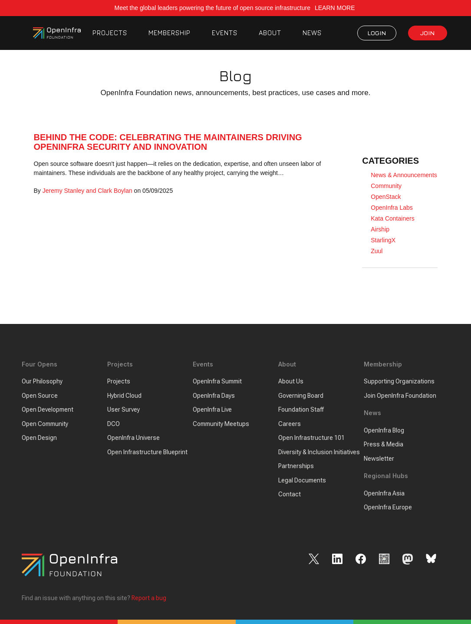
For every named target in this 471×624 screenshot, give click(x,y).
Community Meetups (221, 423)
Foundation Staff (301, 409)
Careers (289, 423)
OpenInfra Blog (384, 430)
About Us (290, 381)
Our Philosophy (42, 381)
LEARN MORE (335, 7)
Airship (380, 229)
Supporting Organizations (399, 381)
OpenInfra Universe (133, 437)
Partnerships (296, 465)
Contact (289, 494)
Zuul (376, 251)
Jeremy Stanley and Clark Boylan (87, 190)
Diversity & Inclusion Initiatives (319, 452)
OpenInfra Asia (384, 493)
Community (386, 185)
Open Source (40, 395)
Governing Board (300, 395)
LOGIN (376, 32)
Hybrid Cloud (124, 395)
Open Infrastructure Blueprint (147, 452)
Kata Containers (392, 218)
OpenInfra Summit (217, 381)
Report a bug (149, 597)
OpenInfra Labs (392, 207)
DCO (113, 423)
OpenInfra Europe (388, 507)
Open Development (47, 409)
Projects (118, 381)
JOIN (427, 32)
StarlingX (383, 240)
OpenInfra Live (212, 409)
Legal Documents (302, 480)
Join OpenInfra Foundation (400, 395)
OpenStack (386, 196)
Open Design (39, 437)
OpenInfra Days (214, 395)
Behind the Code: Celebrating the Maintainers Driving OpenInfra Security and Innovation (168, 142)
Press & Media (383, 444)
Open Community (45, 423)
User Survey (123, 409)
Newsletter (379, 458)
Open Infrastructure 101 (311, 437)
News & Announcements (404, 175)
